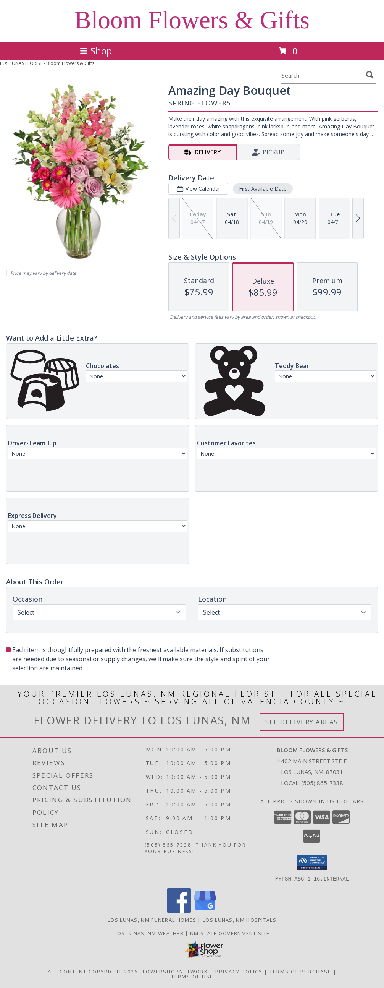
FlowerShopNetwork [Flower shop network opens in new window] (174, 971)
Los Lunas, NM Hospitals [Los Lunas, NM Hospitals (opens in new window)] (239, 919)
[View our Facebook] (179, 910)
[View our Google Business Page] (205, 910)
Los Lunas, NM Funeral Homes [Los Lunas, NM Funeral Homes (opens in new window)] (152, 919)
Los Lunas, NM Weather (149, 933)
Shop (96, 50)
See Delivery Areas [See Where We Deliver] (301, 721)
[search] (370, 75)
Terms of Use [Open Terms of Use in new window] (192, 976)
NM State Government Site (229, 933)
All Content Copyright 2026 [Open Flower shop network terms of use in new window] (93, 971)
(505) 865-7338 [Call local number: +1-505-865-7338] (322, 783)
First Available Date (263, 188)
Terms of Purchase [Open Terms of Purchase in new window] (300, 971)
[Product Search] (322, 75)
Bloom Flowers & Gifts (192, 20)
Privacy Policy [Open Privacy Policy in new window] (238, 971)
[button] (312, 862)
